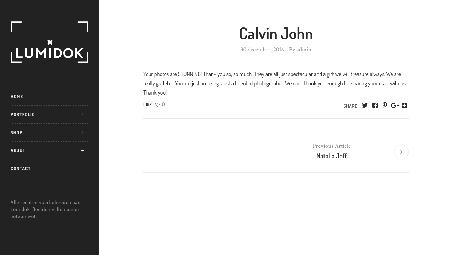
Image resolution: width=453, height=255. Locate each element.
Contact (21, 168)
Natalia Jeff (331, 156)
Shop (16, 132)
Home (17, 96)
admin (304, 49)
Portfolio (23, 114)
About (18, 150)
